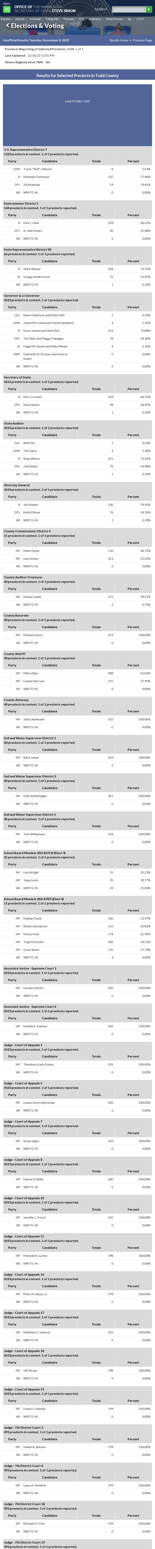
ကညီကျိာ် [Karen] (74, 23)
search (101, 9)
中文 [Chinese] (81, 19)
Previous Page (142, 40)
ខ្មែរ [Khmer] (130, 19)
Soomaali (35, 19)
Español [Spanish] (6, 19)
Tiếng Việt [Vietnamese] (52, 19)
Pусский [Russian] (68, 19)
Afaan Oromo (114, 19)
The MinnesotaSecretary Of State (45, 9)
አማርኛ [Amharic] (140, 19)
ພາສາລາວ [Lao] (95, 19)
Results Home (119, 40)
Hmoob (20, 19)
